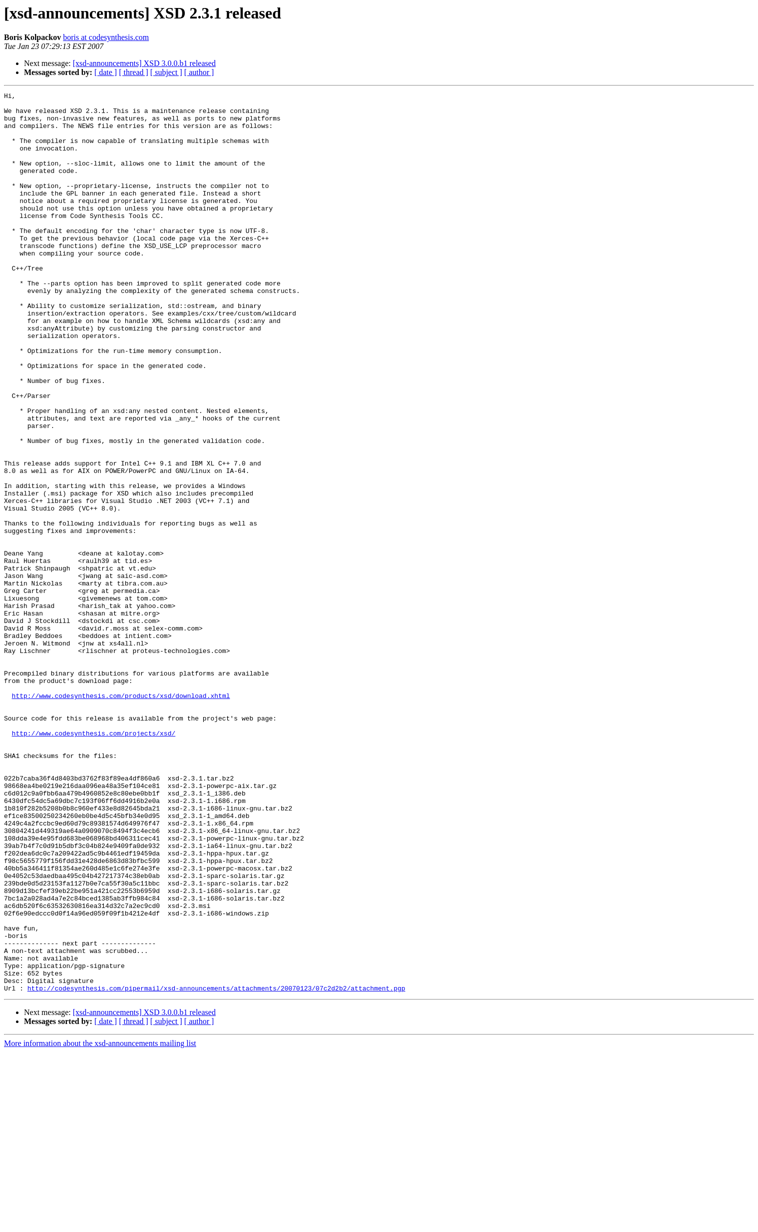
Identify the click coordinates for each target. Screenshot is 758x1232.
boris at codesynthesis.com (106, 37)
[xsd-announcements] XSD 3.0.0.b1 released (144, 63)
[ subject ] (166, 72)
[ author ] (199, 72)
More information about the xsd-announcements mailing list (100, 1223)
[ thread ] (133, 72)
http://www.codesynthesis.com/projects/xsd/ (94, 862)
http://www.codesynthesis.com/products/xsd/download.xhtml (121, 817)
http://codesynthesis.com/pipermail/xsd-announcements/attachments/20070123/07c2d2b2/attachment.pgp (216, 1168)
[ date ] (105, 72)
